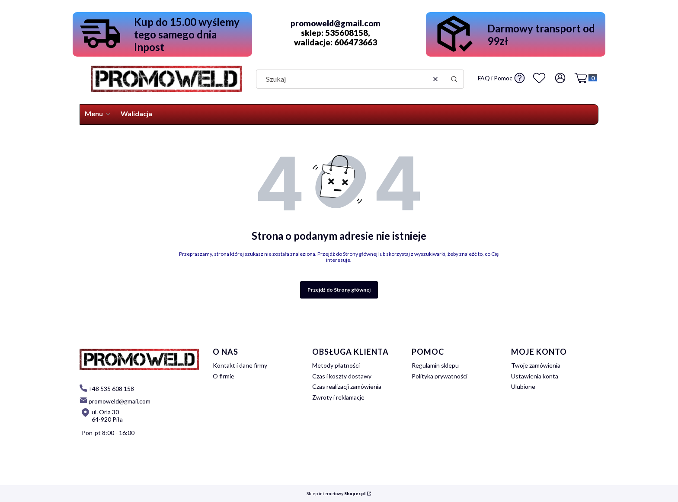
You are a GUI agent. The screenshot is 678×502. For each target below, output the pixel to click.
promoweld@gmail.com (336, 23)
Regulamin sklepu (435, 365)
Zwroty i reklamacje (338, 397)
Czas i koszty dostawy (341, 376)
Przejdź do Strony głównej (339, 289)
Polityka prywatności (439, 376)
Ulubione (523, 386)
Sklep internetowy (336, 493)
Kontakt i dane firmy (240, 365)
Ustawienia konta (534, 376)
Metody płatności (336, 365)
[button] (454, 79)
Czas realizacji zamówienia (346, 386)
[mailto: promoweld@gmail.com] (115, 401)
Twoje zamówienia (535, 365)
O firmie (223, 376)
